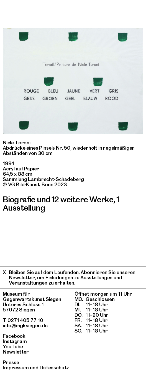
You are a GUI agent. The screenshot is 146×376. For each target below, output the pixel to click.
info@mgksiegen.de (25, 325)
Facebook (14, 336)
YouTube (13, 346)
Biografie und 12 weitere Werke (58, 199)
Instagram (15, 341)
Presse (11, 362)
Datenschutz (54, 367)
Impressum (16, 367)
